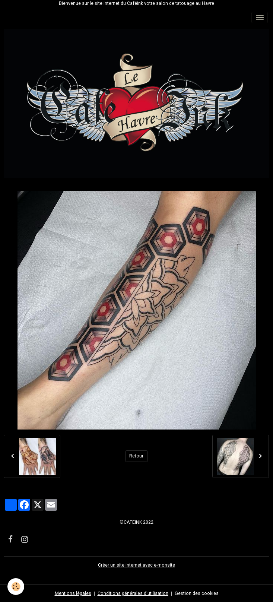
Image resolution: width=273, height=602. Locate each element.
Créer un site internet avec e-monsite (136, 565)
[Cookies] (15, 586)
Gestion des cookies (197, 593)
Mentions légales (73, 593)
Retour (136, 456)
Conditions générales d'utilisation (133, 593)
